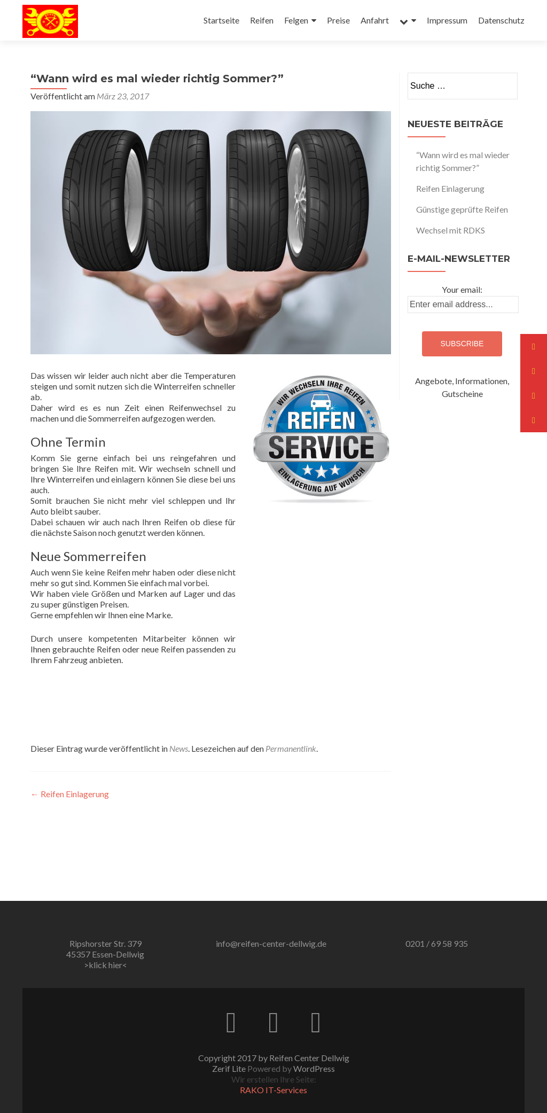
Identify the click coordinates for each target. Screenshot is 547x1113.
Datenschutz (501, 20)
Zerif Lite (229, 1068)
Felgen (296, 20)
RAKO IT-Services (273, 1090)
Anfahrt (375, 20)
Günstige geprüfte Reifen (462, 209)
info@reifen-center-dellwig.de (271, 943)
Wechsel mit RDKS (450, 230)
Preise (338, 20)
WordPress (314, 1068)
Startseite (221, 20)
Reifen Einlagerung (69, 794)
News (178, 748)
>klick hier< (105, 965)
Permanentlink (290, 748)
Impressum (447, 20)
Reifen (262, 20)
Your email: (462, 289)
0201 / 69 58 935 (436, 943)
